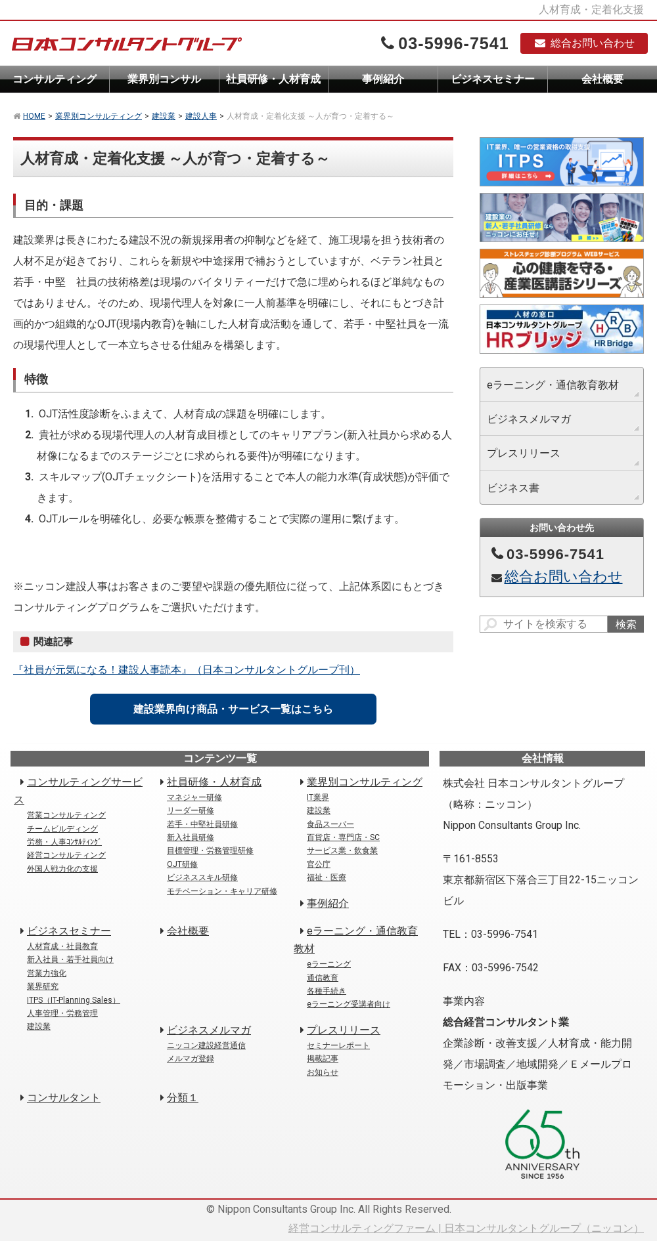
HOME (34, 116)
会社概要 (602, 79)
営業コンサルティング (66, 815)
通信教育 (322, 977)
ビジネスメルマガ (529, 419)
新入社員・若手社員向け (70, 959)
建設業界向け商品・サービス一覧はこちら (233, 709)
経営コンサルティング (66, 855)
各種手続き (326, 991)
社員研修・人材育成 (273, 79)
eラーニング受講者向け (348, 1004)
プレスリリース (523, 453)
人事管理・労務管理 (62, 1013)
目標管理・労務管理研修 (210, 850)
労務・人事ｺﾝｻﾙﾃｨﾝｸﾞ (64, 842)
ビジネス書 (513, 488)
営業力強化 (46, 973)
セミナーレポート (338, 1045)
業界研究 (42, 986)
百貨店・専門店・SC (343, 837)
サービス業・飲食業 (342, 850)
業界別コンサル (164, 79)
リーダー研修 (190, 810)
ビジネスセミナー (493, 79)
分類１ (182, 1097)
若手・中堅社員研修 (202, 824)
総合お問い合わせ (584, 43)
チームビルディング (62, 828)
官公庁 (318, 864)
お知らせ (322, 1072)
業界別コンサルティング (98, 116)
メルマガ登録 (190, 1058)
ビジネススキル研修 (202, 877)
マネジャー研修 (194, 797)
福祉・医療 (326, 877)
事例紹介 (383, 79)
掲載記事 (322, 1058)
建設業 (163, 116)
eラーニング (329, 964)
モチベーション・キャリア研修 (222, 891)
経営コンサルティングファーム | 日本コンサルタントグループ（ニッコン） (466, 1228)
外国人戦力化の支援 (62, 868)
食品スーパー (330, 824)
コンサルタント (64, 1097)
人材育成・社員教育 (62, 946)
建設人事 (201, 116)
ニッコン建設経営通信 (206, 1045)
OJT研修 (182, 864)
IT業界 (318, 797)
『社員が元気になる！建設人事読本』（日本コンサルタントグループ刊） (186, 669)
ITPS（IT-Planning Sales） (73, 1000)
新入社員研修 (190, 837)
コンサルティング (54, 79)
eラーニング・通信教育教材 (553, 385)
